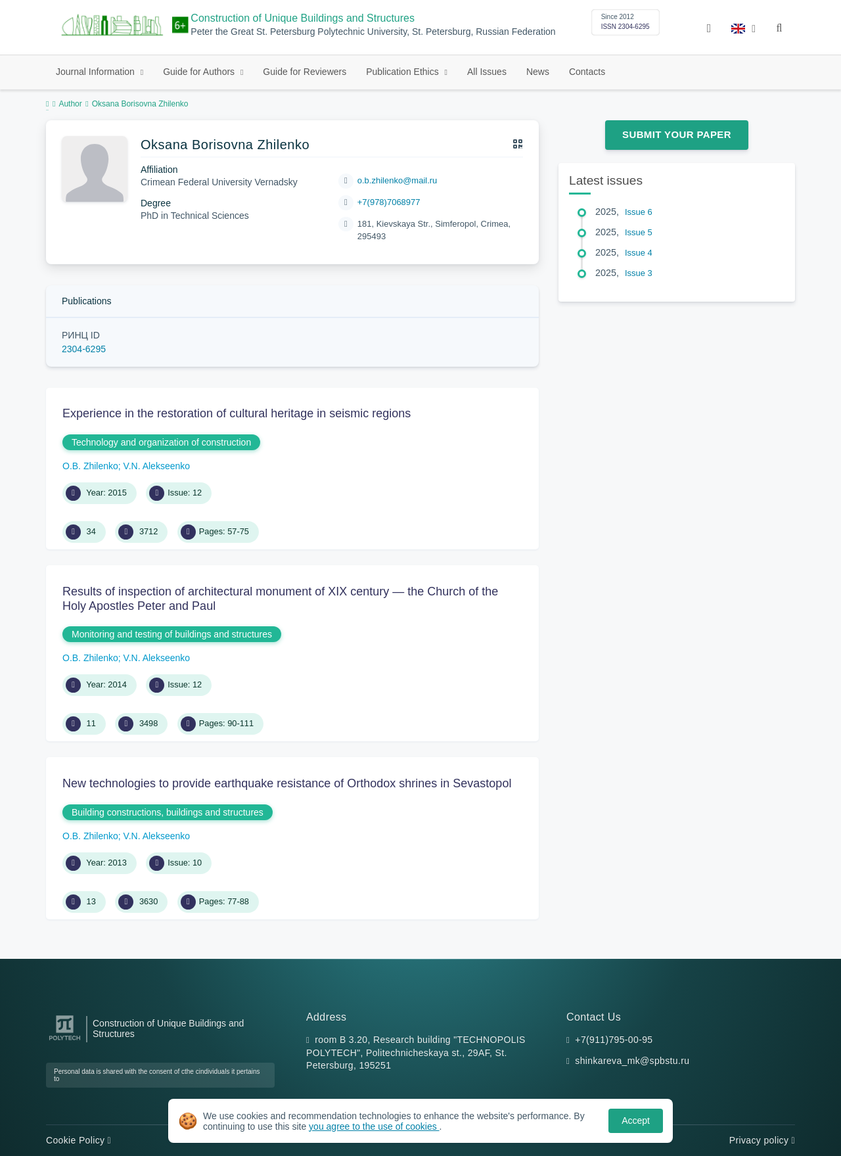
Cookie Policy (78, 1140)
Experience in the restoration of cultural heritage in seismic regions (236, 413)
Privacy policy (762, 1140)
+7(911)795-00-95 (613, 1039)
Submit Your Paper (676, 134)
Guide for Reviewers (304, 71)
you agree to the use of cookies (374, 1126)
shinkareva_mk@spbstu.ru (632, 1060)
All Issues (487, 71)
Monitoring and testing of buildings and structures (172, 634)
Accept (636, 1120)
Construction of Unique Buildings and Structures (303, 18)
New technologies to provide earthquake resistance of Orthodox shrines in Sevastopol (286, 783)
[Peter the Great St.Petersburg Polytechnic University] (64, 1040)
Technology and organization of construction (161, 442)
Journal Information (96, 71)
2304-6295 (84, 349)
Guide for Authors (200, 71)
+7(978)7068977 (388, 202)
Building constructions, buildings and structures (167, 812)
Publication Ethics (403, 71)
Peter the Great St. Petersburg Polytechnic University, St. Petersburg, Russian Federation (373, 32)
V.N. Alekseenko (157, 466)
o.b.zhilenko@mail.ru (397, 180)
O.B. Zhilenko (90, 466)
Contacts (587, 71)
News (537, 71)
